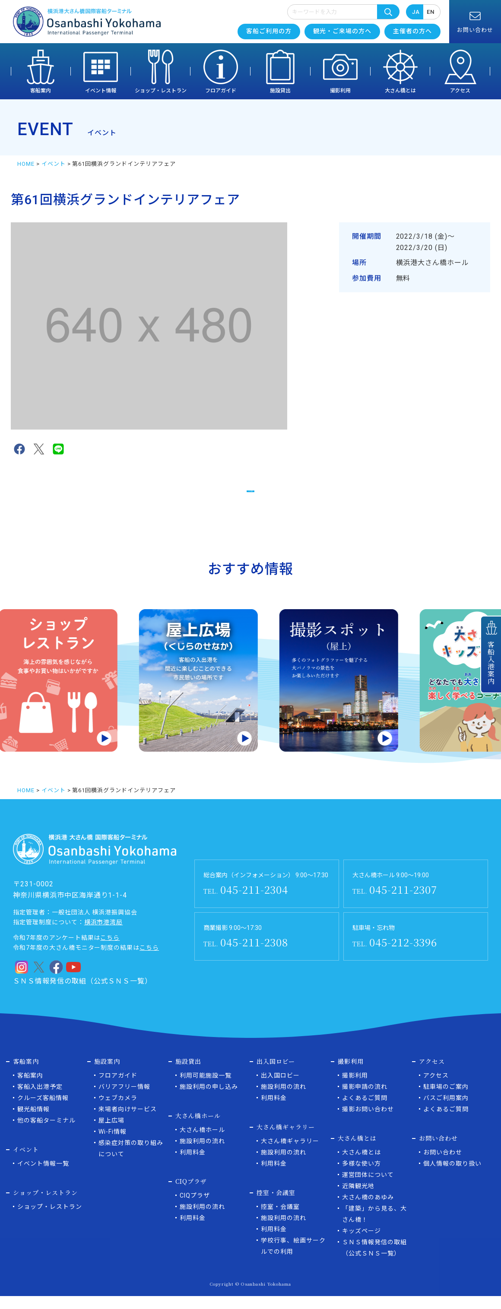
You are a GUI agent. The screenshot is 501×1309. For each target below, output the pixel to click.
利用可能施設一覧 (205, 1088)
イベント (53, 164)
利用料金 (193, 1165)
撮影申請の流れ (364, 1099)
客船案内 (40, 91)
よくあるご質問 (364, 1110)
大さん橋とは (400, 91)
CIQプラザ (195, 1208)
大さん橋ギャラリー (290, 1154)
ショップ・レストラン (161, 91)
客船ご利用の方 (269, 31)
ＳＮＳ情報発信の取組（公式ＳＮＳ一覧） (82, 994)
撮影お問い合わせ (368, 1122)
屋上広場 (111, 1133)
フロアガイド (220, 91)
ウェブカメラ (117, 1110)
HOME (26, 164)
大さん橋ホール (202, 1142)
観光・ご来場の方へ (342, 31)
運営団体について (368, 1187)
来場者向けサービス (127, 1122)
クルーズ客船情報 (43, 1110)
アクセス (460, 91)
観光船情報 (33, 1122)
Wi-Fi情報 (112, 1144)
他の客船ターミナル (46, 1133)
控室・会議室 (280, 1219)
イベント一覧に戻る (251, 495)
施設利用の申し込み (209, 1099)
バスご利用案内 (446, 1110)
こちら (110, 950)
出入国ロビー (280, 1088)
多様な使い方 (361, 1176)
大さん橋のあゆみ (368, 1210)
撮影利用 (340, 91)
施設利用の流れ (202, 1154)
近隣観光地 (358, 1198)
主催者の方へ (412, 31)
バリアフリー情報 (124, 1099)
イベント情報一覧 (43, 1176)
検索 (388, 11)
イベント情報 (100, 91)
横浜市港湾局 (103, 935)
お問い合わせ (442, 1165)
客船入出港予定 (40, 1099)
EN (430, 12)
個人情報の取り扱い (452, 1176)
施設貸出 (280, 91)
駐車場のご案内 (446, 1099)
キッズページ (361, 1243)
